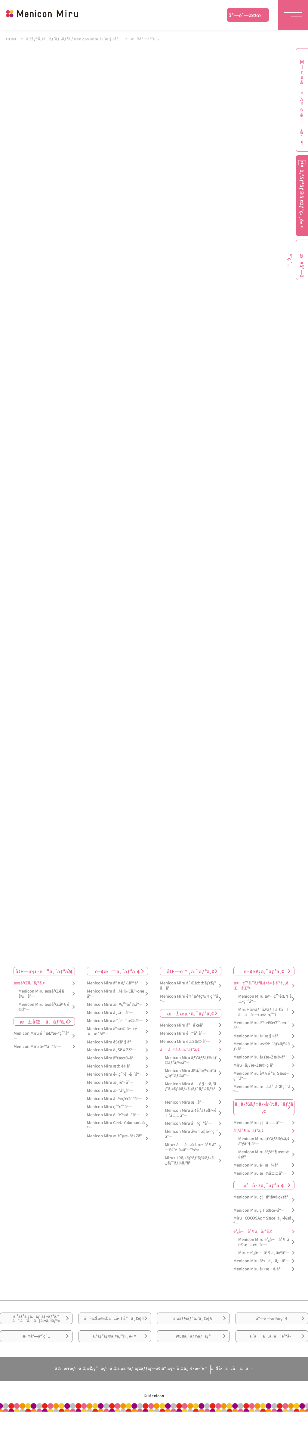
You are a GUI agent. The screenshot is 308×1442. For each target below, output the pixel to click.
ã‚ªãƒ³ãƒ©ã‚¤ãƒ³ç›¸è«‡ (114, 1362)
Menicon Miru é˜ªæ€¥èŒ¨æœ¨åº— (261, 1031)
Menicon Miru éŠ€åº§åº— (111, 1047)
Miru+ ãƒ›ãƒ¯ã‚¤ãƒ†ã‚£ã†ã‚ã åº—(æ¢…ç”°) (264, 1018)
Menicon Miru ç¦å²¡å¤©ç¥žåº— (260, 1205)
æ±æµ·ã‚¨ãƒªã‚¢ (190, 1019)
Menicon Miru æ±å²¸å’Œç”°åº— (261, 1094)
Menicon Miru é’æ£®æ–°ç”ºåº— (41, 1041)
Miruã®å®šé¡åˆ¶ (302, 102)
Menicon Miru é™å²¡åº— (183, 1039)
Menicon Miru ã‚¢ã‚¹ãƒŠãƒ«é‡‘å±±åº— (190, 1118)
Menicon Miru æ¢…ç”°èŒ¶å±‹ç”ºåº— (264, 1004)
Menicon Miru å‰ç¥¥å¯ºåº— (114, 1104)
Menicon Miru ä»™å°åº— (37, 1052)
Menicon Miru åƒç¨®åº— (188, 1129)
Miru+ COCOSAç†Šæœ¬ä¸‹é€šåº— (262, 1226)
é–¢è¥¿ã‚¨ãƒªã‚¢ (264, 976)
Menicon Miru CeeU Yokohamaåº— (116, 1131)
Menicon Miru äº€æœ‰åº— (112, 1063)
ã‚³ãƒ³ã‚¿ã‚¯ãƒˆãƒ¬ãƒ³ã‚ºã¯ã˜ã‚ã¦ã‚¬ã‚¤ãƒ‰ (36, 1328)
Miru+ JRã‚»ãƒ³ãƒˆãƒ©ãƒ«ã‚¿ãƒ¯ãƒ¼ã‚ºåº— (189, 1166)
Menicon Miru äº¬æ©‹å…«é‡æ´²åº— (112, 1037)
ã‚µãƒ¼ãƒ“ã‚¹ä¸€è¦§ (193, 1328)
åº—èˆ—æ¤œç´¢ (245, 16)
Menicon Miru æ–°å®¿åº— (110, 1096)
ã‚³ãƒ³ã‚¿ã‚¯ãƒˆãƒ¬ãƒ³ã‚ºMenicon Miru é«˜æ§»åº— (75, 38)
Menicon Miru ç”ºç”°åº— (109, 1112)
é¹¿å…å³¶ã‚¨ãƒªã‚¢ (252, 1237)
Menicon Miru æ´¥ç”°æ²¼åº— (115, 1010)
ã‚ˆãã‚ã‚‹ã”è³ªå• (271, 1362)
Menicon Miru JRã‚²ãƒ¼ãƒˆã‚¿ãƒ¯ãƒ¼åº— (190, 1079)
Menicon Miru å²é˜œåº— (183, 1030)
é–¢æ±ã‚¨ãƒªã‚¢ (117, 976)
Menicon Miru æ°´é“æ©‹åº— (115, 1026)
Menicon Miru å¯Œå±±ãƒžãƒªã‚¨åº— (188, 991)
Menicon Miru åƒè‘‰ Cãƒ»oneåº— (115, 999)
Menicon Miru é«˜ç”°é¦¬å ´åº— (115, 1080)
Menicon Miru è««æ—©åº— (258, 1274)
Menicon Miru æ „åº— (185, 1107)
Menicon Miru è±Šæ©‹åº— (185, 1046)
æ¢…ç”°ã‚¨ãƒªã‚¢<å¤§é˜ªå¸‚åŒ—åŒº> (260, 991)
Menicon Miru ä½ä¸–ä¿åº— (261, 1266)
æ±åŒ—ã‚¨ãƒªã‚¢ (44, 1027)
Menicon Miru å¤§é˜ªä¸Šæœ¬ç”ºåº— (260, 1082)
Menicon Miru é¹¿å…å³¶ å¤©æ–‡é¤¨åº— (263, 1248)
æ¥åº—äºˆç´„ (36, 1362)
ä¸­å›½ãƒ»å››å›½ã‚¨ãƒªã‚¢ (263, 1112)
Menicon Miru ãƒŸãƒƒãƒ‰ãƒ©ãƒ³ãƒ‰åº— (191, 1066)
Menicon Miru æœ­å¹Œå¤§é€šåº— (43, 1013)
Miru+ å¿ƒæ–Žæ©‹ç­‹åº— (255, 1071)
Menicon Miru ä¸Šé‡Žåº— (111, 1055)
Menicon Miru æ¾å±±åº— (259, 1178)
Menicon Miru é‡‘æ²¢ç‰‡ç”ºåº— (189, 1004)
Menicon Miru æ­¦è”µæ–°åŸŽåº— (114, 1144)
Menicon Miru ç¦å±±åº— (258, 1128)
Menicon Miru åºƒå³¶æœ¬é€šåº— (263, 1160)
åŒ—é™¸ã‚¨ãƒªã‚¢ (190, 976)
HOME (11, 38)
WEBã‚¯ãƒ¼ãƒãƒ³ (193, 1362)
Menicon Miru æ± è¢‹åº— (110, 1071)
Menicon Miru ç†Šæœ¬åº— (259, 1215)
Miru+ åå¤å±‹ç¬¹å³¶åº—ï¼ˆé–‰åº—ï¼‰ (190, 1153)
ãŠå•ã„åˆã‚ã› (267, 1401)
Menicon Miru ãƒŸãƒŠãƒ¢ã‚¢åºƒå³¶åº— (264, 1147)
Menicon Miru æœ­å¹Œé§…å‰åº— (43, 999)
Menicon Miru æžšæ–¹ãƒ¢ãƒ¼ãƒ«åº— (261, 1052)
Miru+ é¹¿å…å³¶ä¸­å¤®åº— (263, 1258)
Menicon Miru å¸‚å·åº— (110, 1018)
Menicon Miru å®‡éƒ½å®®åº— (114, 988)
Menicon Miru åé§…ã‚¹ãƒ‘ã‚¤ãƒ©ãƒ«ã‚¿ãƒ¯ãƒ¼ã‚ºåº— (190, 1094)
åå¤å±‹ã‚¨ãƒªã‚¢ (179, 1055)
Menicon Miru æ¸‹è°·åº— (110, 1088)
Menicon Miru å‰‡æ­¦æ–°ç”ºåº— (191, 1140)
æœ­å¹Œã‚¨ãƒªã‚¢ (29, 988)
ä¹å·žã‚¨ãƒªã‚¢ (264, 1190)
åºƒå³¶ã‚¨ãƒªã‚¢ (248, 1136)
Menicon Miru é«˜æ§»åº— (257, 1041)
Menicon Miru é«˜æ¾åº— (257, 1170)
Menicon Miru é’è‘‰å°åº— (113, 1120)
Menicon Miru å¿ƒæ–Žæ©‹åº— (261, 1062)
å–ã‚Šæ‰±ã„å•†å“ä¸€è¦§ (115, 1332)
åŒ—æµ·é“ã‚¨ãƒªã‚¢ (44, 976)
